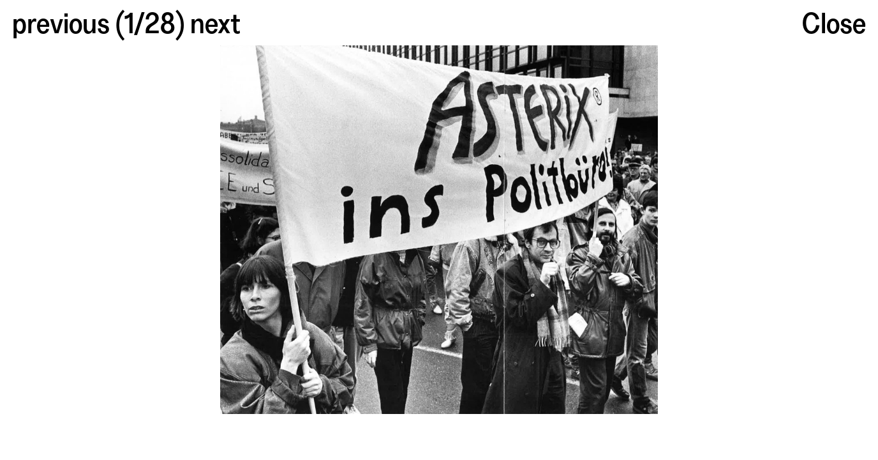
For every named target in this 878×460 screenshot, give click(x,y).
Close (834, 21)
